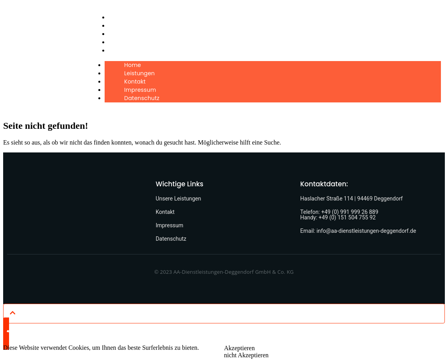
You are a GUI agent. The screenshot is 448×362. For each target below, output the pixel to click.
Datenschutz (129, 50)
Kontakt (122, 34)
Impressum (128, 42)
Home (120, 17)
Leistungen (127, 26)
